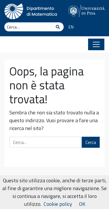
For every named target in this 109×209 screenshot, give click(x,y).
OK (82, 204)
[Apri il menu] (96, 44)
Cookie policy (58, 204)
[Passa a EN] (69, 27)
